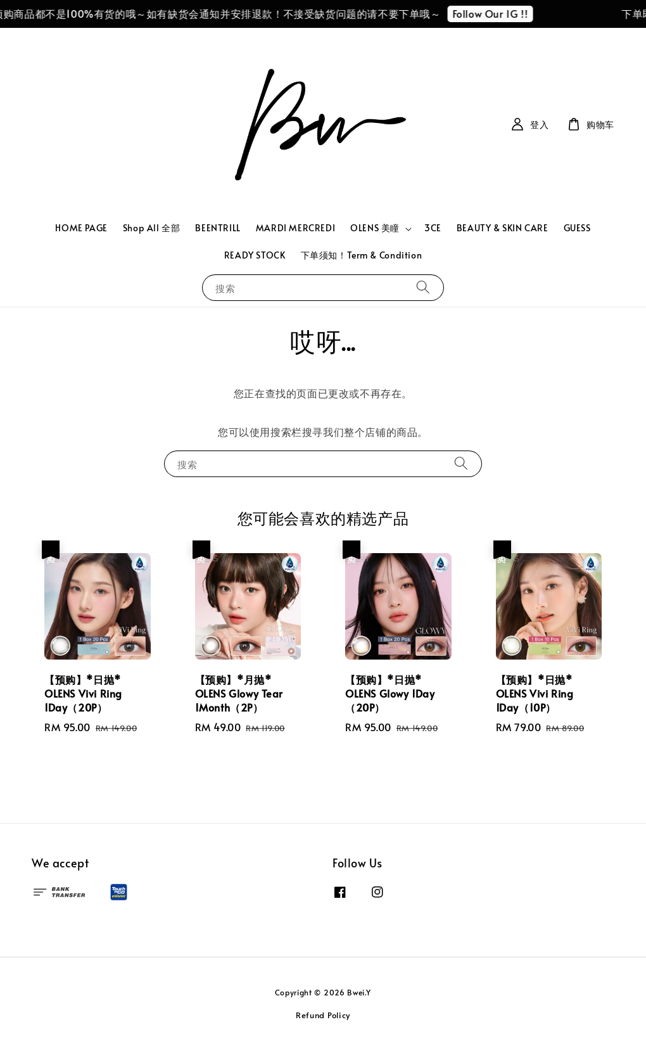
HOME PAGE (81, 228)
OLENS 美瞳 (375, 228)
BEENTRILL (217, 228)
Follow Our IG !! (495, 13)
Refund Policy (323, 1015)
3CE (432, 228)
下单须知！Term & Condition (361, 255)
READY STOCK (255, 255)
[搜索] (423, 287)
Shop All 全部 (151, 228)
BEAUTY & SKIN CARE (502, 228)
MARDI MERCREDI (295, 228)
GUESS (577, 228)
